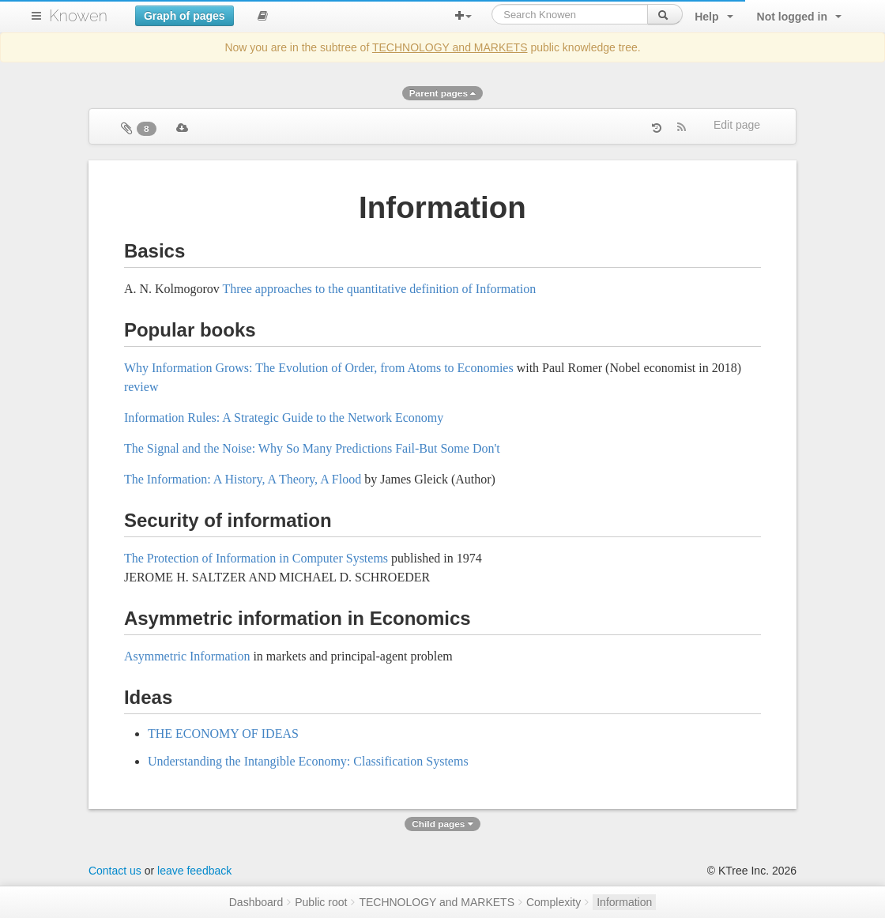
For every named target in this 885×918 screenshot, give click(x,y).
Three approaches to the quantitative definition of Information (380, 288)
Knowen (78, 15)
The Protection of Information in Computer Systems (256, 558)
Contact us (114, 870)
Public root (321, 902)
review (141, 386)
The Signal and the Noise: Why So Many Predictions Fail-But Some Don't (312, 448)
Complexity (553, 902)
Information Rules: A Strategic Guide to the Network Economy (283, 417)
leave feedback (194, 870)
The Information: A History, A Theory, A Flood (242, 479)
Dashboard (256, 902)
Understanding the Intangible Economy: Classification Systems (308, 761)
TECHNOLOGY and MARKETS (450, 47)
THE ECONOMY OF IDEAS (223, 733)
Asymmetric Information (187, 656)
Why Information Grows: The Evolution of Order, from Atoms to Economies (319, 367)
